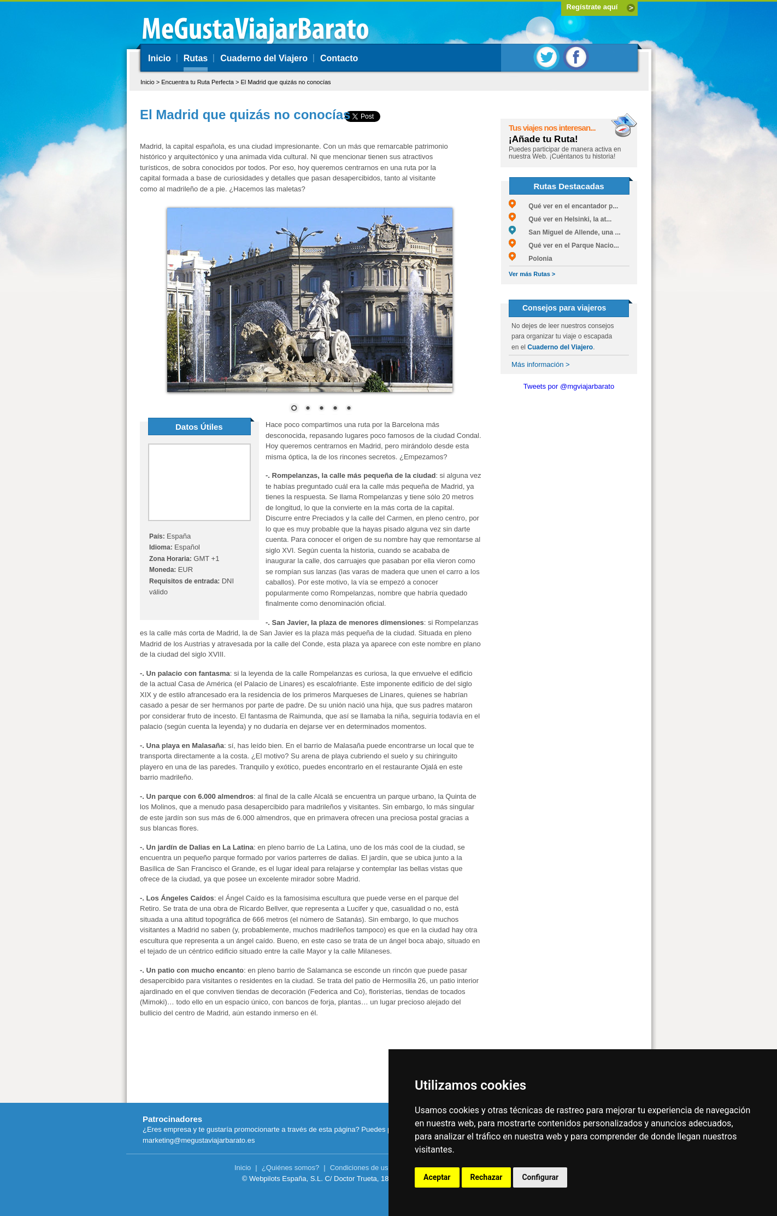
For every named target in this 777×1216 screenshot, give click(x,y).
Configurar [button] (540, 1177)
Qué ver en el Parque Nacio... (564, 245)
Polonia (530, 258)
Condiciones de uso (361, 1168)
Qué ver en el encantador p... (563, 206)
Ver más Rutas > (532, 274)
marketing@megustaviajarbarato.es (199, 1140)
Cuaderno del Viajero (264, 58)
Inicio (159, 58)
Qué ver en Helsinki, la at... (560, 219)
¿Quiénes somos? (291, 1168)
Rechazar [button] (486, 1177)
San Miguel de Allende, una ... (565, 232)
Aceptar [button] (437, 1177)
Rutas (196, 58)
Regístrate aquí (592, 7)
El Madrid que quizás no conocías (285, 82)
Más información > (540, 364)
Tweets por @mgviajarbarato (568, 386)
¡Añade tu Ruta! (543, 139)
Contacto (339, 58)
